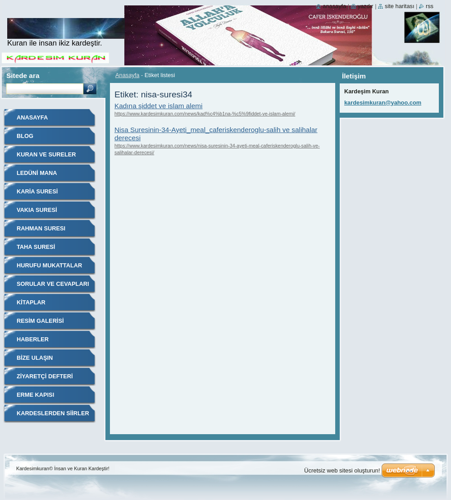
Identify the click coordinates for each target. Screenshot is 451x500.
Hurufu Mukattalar (49, 265)
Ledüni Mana (37, 173)
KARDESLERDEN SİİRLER (53, 413)
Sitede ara (22, 75)
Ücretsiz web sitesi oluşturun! (342, 470)
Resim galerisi (40, 320)
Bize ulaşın (35, 357)
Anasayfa (127, 75)
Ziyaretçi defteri (45, 376)
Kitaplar (31, 302)
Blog (25, 136)
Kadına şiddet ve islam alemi (158, 106)
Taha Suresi (36, 246)
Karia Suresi (37, 191)
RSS (429, 6)
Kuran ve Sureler (46, 154)
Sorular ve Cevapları (53, 283)
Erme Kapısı (35, 394)
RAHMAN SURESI (41, 228)
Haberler (33, 339)
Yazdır (366, 6)
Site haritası (399, 6)
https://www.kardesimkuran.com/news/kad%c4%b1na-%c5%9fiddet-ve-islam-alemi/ (204, 113)
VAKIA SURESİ (37, 209)
